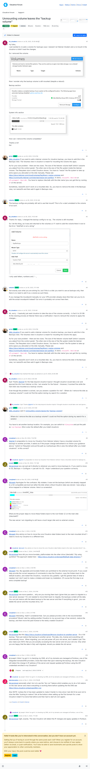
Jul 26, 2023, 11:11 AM (32, 287)
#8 (87, 408)
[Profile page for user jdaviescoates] (5, 681)
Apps (61, 5)
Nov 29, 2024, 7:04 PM (29, 438)
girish (11, 156)
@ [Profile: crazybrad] (13, 466)
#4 (87, 287)
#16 (87, 613)
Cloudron (14, 702)
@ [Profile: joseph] (12, 482)
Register (8, 755)
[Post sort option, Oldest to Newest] (11, 35)
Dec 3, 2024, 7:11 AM (31, 716)
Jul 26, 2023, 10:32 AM (32, 200)
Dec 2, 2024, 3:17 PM (28, 613)
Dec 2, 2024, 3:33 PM (31, 631)
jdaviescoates (13, 680)
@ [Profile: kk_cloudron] (14, 159)
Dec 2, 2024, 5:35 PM (31, 680)
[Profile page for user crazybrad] (5, 439)
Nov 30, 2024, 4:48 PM (29, 479)
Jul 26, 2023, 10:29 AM (30, 41)
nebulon (11, 200)
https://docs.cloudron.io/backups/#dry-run (25, 688)
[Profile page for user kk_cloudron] (5, 42)
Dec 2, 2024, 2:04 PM (29, 531)
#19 (87, 680)
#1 (87, 41)
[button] (3, 766)
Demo (73, 5)
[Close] (85, 736)
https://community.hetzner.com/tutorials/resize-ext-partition (31, 178)
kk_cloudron (13, 41)
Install (84, 5)
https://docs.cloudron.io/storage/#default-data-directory (59, 557)
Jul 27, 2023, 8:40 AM (30, 379)
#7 (87, 379)
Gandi (21, 702)
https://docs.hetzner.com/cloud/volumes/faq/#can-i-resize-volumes (34, 175)
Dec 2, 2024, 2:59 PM (29, 568)
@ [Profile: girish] (21, 382)
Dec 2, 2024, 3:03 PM (31, 591)
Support (14, 26)
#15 (87, 591)
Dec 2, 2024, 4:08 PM (29, 655)
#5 (87, 310)
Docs (79, 5)
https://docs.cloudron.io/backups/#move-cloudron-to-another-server (51, 635)
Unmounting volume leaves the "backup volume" (44, 411)
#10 (87, 463)
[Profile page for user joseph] (5, 464)
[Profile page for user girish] (5, 157)
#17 (87, 631)
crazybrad (12, 438)
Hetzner (27, 702)
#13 (87, 551)
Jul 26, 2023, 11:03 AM (30, 216)
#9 (87, 438)
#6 (87, 156)
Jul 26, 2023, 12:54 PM (31, 156)
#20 (86, 716)
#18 (87, 655)
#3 (87, 216)
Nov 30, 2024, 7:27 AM (31, 463)
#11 (87, 479)
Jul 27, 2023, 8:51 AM (30, 408)
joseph (11, 463)
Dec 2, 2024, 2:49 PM (31, 551)
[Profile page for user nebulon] (5, 201)
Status (67, 5)
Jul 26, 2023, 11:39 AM (30, 310)
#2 (87, 200)
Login (15, 755)
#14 (87, 568)
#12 (87, 531)
